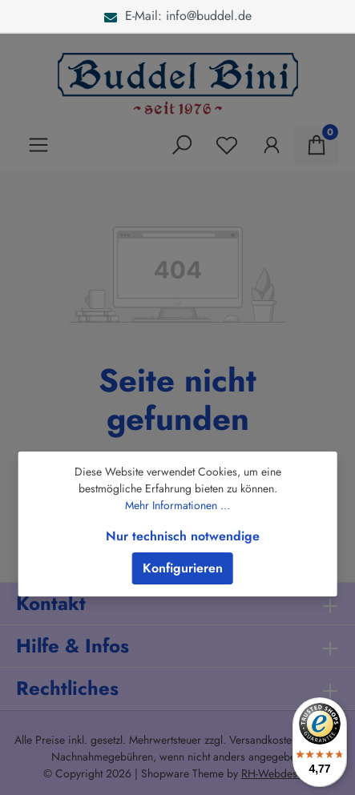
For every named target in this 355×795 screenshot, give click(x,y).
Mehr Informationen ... (177, 505)
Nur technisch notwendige (183, 536)
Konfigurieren (183, 568)
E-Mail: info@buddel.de (178, 15)
